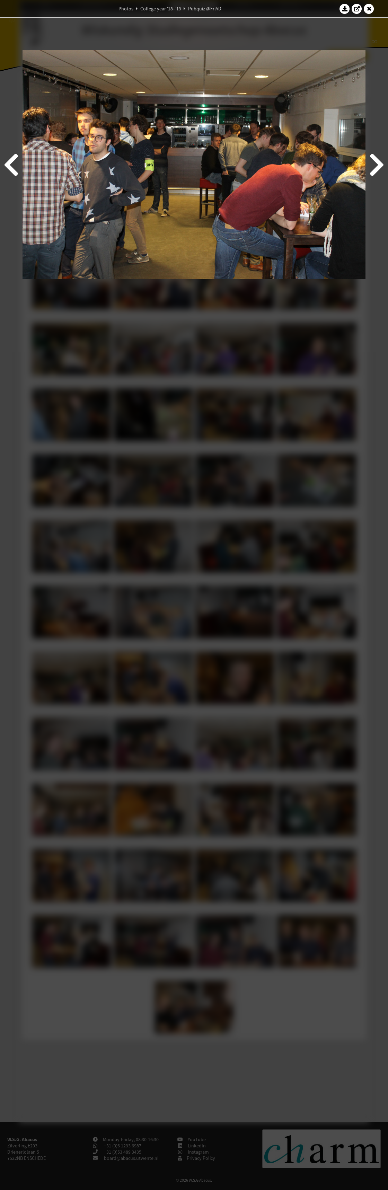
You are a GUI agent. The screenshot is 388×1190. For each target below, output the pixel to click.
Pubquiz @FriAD (204, 9)
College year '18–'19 (160, 9)
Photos (125, 9)
